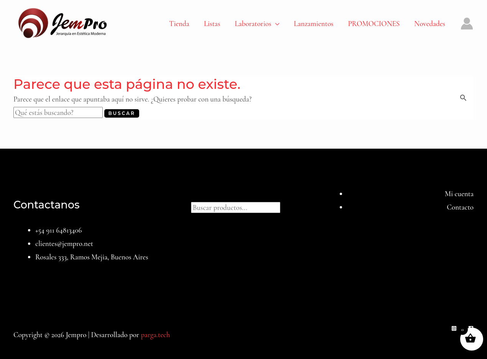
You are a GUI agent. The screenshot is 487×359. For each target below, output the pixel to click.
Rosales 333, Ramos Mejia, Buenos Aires (91, 256)
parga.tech (155, 334)
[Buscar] (288, 206)
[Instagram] (454, 328)
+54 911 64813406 (58, 230)
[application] (275, 23)
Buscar (243, 193)
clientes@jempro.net (64, 243)
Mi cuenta (459, 193)
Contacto (460, 207)
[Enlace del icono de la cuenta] (467, 23)
